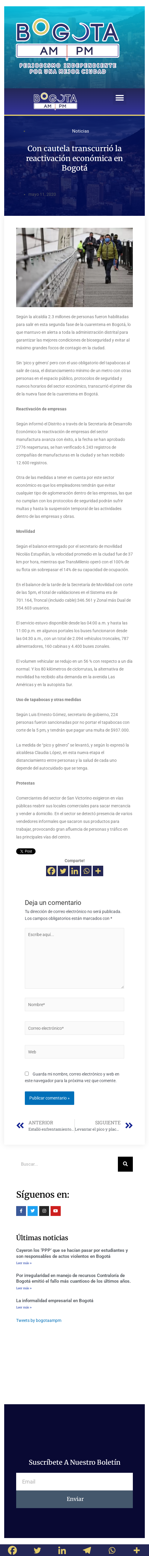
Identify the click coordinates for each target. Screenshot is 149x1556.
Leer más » (24, 1263)
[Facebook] (51, 871)
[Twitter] (63, 871)
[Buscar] (125, 1164)
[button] (119, 98)
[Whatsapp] (86, 871)
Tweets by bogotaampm (38, 1320)
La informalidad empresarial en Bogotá (54, 1300)
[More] (98, 871)
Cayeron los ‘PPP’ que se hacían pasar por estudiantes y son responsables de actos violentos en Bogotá (72, 1253)
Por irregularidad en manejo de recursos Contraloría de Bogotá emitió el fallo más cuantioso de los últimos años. (73, 1278)
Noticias (80, 131)
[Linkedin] (74, 871)
